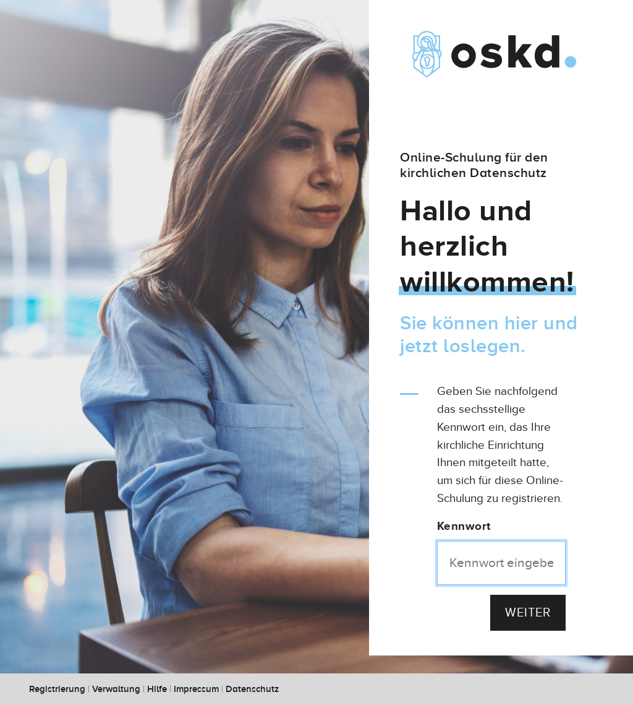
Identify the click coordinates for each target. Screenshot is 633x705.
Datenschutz (252, 689)
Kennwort (464, 526)
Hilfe (157, 689)
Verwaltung (116, 689)
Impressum (196, 689)
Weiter (528, 612)
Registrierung (57, 689)
